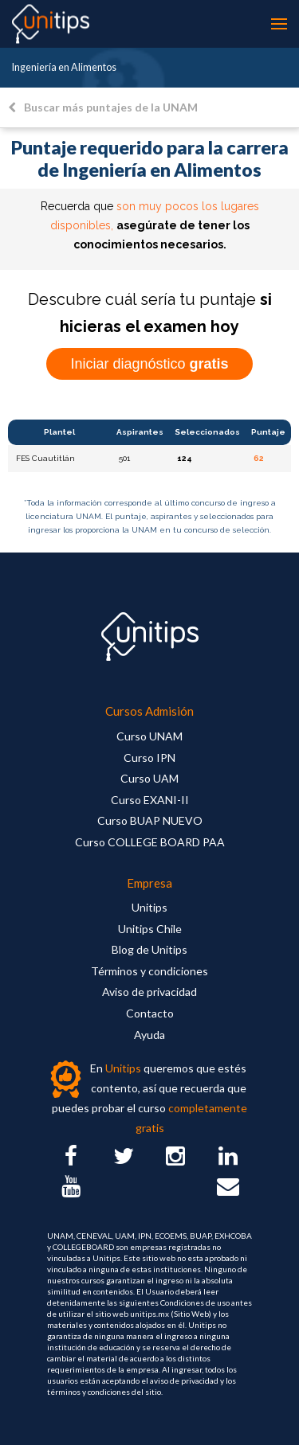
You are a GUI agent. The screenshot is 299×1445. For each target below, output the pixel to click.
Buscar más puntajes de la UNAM (103, 107)
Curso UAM (149, 778)
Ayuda (149, 1034)
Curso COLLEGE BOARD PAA (150, 842)
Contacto (150, 1013)
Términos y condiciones (149, 971)
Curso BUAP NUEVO (150, 820)
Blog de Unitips (149, 949)
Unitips (149, 907)
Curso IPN (149, 757)
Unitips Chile (150, 928)
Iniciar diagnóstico (149, 364)
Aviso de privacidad (149, 991)
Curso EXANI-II (150, 799)
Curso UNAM (149, 736)
